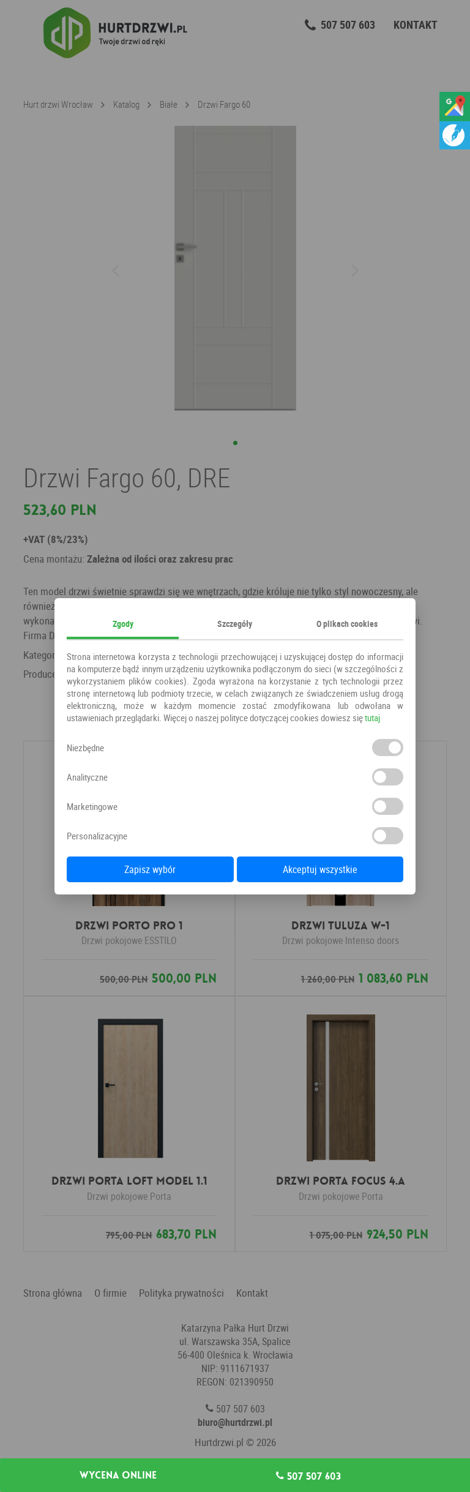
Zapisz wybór (150, 869)
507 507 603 (308, 1476)
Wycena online (118, 1475)
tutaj (372, 717)
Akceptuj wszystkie (320, 869)
